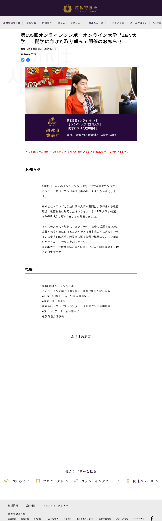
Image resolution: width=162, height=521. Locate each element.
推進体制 (25, 519)
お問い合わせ (105, 519)
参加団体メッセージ (85, 519)
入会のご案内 (53, 519)
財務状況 (67, 519)
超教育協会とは (11, 22)
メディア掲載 (116, 22)
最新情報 (31, 22)
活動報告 (47, 22)
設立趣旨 (12, 519)
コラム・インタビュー (70, 22)
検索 (157, 22)
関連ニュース (96, 22)
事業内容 (38, 519)
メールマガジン (138, 22)
